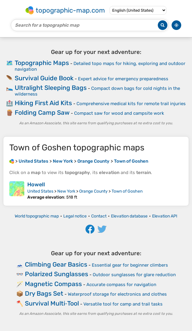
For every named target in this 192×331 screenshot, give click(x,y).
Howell (36, 184)
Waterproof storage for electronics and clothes (117, 294)
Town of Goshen (127, 191)
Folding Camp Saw (42, 112)
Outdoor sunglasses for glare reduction (134, 274)
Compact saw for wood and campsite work (119, 113)
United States (40, 191)
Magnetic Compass (53, 284)
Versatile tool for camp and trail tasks (123, 304)
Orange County (93, 191)
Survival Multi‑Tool (52, 303)
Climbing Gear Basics (56, 264)
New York (66, 191)
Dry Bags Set (44, 293)
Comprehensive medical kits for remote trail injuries (131, 103)
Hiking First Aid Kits (43, 103)
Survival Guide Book (44, 78)
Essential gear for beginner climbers (130, 265)
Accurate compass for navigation (121, 284)
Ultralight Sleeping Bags (51, 87)
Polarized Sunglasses (56, 274)
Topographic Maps (42, 62)
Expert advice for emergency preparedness (123, 78)
